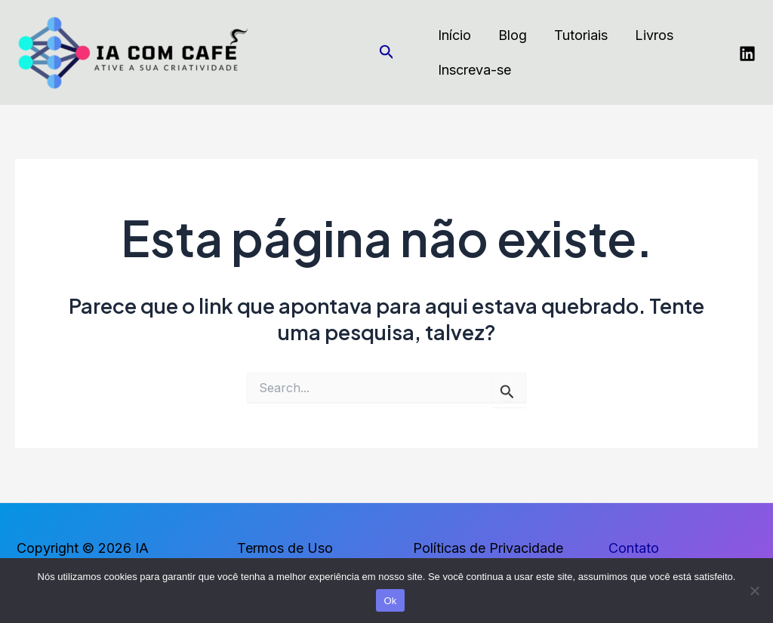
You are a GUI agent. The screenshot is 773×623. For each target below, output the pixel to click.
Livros (654, 35)
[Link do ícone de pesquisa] (387, 52)
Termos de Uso (285, 548)
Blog (512, 35)
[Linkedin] (747, 53)
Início (454, 35)
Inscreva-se (474, 70)
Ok (389, 600)
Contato (633, 548)
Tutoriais (581, 35)
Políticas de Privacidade (488, 548)
